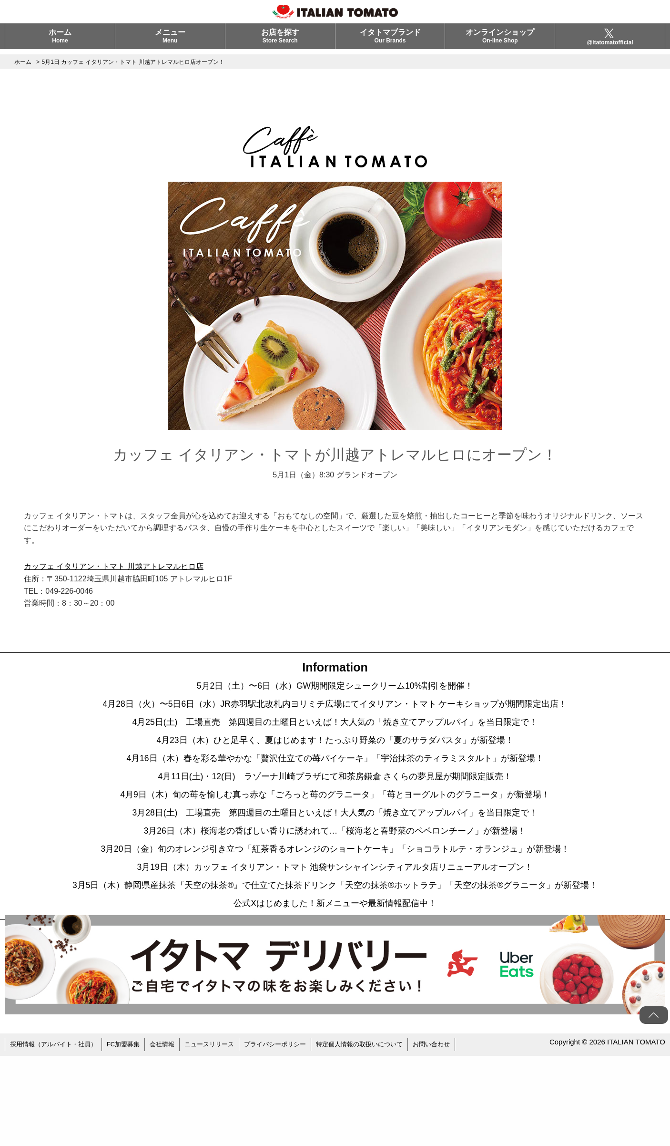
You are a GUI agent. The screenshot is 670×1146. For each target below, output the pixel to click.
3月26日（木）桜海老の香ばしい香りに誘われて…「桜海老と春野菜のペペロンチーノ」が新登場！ (335, 879)
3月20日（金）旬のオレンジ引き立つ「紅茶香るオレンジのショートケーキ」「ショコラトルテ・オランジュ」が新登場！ (335, 903)
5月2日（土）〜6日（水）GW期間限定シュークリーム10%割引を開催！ (335, 688)
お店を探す (280, 41)
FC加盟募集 (131, 1136)
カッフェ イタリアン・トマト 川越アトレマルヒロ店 (113, 566)
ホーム (60, 41)
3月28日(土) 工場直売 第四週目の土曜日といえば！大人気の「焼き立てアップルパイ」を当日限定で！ (334, 855)
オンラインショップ (500, 41)
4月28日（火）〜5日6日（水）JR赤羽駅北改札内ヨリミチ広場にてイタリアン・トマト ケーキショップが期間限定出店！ (335, 712)
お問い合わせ (459, 1136)
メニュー (170, 41)
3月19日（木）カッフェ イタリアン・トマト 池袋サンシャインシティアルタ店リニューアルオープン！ (335, 927)
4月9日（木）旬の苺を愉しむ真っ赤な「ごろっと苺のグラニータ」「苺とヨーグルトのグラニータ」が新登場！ (335, 831)
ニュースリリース (222, 1136)
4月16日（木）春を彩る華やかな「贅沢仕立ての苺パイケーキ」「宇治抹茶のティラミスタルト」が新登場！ (335, 784)
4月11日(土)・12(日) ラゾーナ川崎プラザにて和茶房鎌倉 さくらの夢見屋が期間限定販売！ (335, 808)
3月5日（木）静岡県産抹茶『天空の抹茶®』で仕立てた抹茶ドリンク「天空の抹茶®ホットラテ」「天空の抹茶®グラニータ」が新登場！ (335, 960)
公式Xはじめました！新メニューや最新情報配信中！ (335, 994)
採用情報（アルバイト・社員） (56, 1136)
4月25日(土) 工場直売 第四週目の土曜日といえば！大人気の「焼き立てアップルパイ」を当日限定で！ (334, 736)
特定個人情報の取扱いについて (382, 1136)
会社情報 (172, 1136)
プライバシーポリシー (292, 1136)
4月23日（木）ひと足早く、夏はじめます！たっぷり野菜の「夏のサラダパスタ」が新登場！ (335, 760)
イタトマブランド (390, 41)
